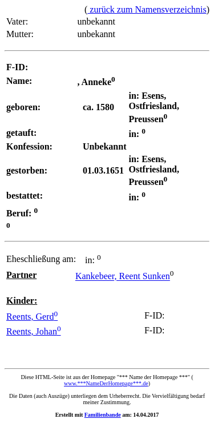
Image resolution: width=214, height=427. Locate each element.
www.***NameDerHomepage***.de (106, 383)
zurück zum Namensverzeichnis (146, 9)
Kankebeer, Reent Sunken (122, 276)
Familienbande (102, 415)
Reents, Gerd (32, 316)
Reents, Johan (33, 331)
